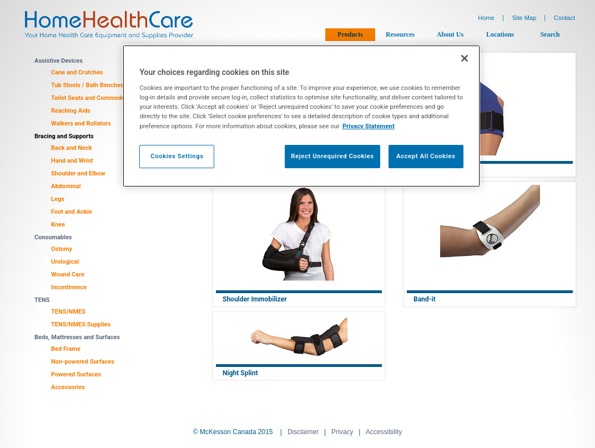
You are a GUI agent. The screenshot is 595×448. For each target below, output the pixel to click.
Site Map (524, 17)
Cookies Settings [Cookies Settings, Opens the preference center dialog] (177, 156)
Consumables (53, 237)
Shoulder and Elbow (78, 173)
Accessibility (384, 432)
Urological (65, 261)
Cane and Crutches (77, 72)
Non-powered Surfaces (82, 361)
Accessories (68, 387)
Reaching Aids (70, 110)
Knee (58, 224)
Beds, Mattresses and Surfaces (77, 337)
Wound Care (67, 274)
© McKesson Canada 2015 (233, 432)
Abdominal (65, 186)
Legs (57, 199)
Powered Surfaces (76, 374)
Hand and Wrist (72, 160)
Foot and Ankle (71, 211)
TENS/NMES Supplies (80, 324)
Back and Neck (71, 148)
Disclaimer (303, 432)
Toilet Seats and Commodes (89, 98)
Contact (564, 17)
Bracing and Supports (64, 136)
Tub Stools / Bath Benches (87, 85)
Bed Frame (65, 349)
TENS (42, 300)
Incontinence (69, 287)
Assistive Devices (58, 60)
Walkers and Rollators (81, 123)
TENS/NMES (68, 311)
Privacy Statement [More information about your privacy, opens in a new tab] (368, 126)
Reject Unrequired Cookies (332, 156)
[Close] (464, 58)
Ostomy (61, 249)
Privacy (342, 432)
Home (486, 17)
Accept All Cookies (425, 156)
